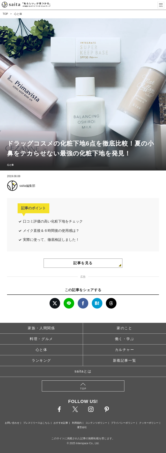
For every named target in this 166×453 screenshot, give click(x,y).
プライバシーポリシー (123, 422)
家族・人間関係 (41, 328)
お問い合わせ (12, 422)
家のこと (124, 328)
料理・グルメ (41, 339)
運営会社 (82, 427)
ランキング (41, 360)
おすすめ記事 (60, 422)
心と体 (18, 13)
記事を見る (83, 263)
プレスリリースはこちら (36, 422)
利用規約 (77, 422)
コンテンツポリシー (96, 422)
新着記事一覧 (124, 360)
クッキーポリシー (149, 422)
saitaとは (83, 371)
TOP (5, 13)
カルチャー (124, 350)
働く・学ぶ (124, 339)
